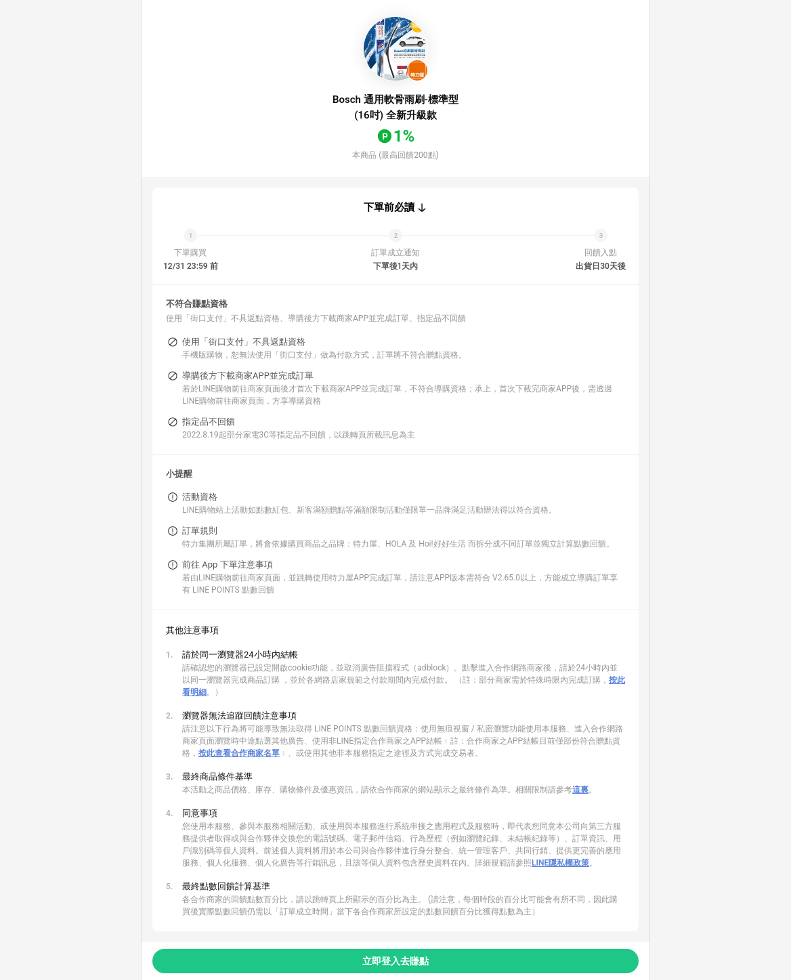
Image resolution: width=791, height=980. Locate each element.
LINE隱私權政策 (560, 863)
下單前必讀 (389, 207)
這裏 (580, 789)
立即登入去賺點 (395, 961)
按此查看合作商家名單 (239, 753)
